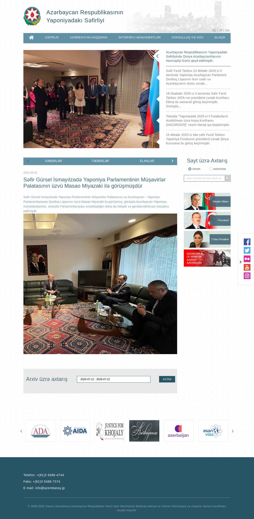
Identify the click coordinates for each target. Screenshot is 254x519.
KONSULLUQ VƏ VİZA (187, 37)
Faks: (41, 481)
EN (227, 30)
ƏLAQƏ (219, 37)
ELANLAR (147, 161)
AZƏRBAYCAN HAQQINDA (88, 37)
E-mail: (44, 488)
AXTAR (167, 379)
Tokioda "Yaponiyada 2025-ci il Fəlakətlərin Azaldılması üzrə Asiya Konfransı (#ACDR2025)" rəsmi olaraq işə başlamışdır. (198, 120)
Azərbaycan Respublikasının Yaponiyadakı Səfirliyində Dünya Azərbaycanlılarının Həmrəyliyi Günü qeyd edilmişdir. (196, 56)
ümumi (196, 168)
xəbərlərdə (219, 168)
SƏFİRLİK (52, 37)
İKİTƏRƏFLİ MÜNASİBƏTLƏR (140, 37)
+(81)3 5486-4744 (50, 475)
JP (220, 30)
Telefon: (43, 475)
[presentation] (28, 160)
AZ (214, 30)
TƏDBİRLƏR (100, 161)
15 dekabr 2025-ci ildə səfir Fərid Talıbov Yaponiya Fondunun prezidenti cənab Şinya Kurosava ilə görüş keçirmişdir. (197, 139)
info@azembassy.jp (50, 488)
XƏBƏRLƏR (53, 161)
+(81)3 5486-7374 (46, 481)
